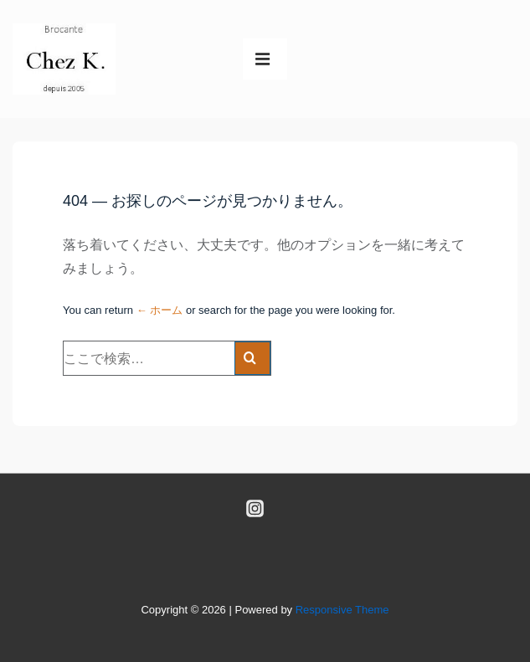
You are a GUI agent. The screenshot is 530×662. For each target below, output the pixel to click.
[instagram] (254, 508)
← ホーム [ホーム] (159, 310)
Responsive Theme (342, 609)
